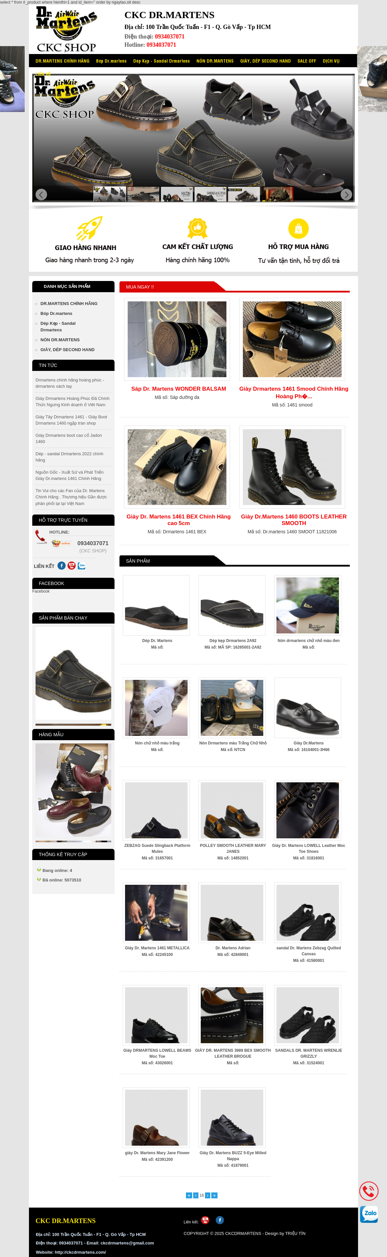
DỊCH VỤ (331, 60)
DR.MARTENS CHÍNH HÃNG (63, 60)
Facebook (41, 591)
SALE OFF (306, 60)
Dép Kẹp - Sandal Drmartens (161, 60)
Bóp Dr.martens (111, 60)
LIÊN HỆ (43, 73)
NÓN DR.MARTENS (215, 60)
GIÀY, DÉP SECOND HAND (265, 60)
